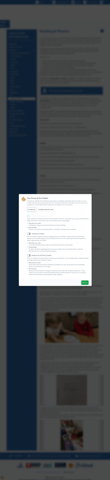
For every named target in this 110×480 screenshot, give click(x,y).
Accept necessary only (45, 209)
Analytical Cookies (38, 234)
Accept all (31, 209)
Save (85, 283)
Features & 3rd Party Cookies (41, 255)
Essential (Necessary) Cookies (42, 216)
